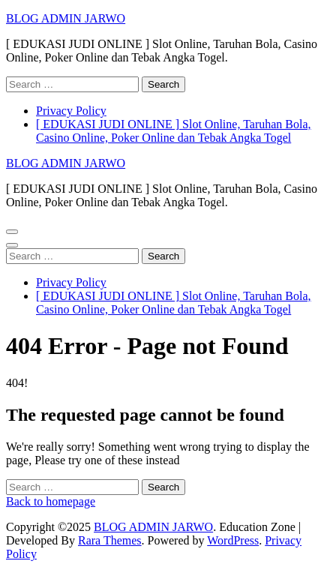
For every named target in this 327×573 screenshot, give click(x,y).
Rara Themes (110, 540)
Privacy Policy (71, 110)
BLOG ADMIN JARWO (65, 18)
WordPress (233, 540)
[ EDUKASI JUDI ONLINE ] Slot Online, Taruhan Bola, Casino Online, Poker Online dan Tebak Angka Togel (173, 131)
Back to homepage (50, 501)
